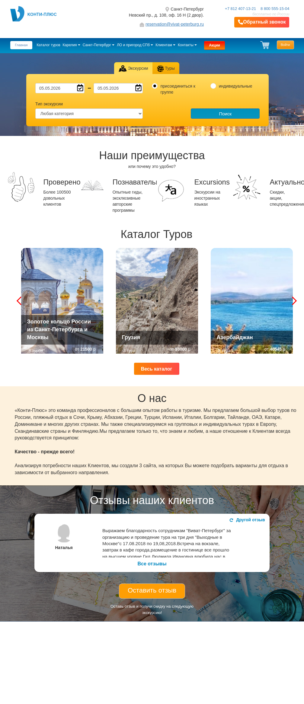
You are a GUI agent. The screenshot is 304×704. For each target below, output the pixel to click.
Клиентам (165, 45)
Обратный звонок (262, 22)
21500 (86, 349)
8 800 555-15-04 (275, 8)
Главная (21, 45)
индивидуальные (235, 86)
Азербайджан (235, 337)
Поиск (225, 113)
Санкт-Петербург (98, 45)
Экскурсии (133, 68)
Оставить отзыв (152, 590)
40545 (276, 349)
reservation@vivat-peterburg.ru (175, 24)
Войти (285, 45)
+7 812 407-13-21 (240, 8)
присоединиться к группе (177, 89)
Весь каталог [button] (156, 368)
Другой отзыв (247, 519)
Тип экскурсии (49, 103)
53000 (181, 349)
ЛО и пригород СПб (135, 45)
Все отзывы (151, 563)
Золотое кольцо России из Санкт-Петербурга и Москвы (59, 329)
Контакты (187, 45)
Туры (166, 68)
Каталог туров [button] (48, 45)
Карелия (71, 45)
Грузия (131, 337)
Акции (214, 45)
